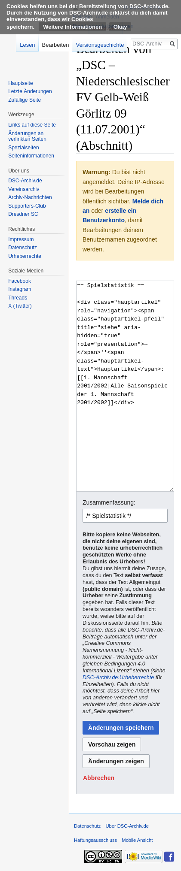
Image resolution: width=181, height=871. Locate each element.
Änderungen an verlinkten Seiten (27, 136)
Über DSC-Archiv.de (127, 826)
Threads (17, 298)
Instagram (19, 289)
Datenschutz (22, 248)
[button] (99, 778)
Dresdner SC (23, 214)
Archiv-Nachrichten (30, 197)
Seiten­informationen (31, 156)
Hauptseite (20, 83)
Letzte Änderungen (30, 91)
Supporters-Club (27, 206)
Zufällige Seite (24, 100)
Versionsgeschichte (100, 45)
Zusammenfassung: (109, 502)
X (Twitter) (20, 306)
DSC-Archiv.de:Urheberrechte (118, 677)
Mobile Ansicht (137, 840)
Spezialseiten (23, 148)
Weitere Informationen (72, 27)
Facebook (19, 281)
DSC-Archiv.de (25, 181)
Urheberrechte (24, 256)
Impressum (21, 239)
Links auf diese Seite (32, 125)
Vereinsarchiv (23, 189)
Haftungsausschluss (95, 840)
